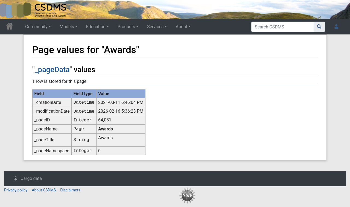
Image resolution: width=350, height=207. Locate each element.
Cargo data (31, 178)
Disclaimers (70, 190)
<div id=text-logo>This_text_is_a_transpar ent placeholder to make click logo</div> (8, 9)
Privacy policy (15, 190)
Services (155, 26)
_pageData (52, 69)
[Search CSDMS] (282, 27)
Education (96, 26)
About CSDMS (44, 190)
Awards (105, 129)
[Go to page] (319, 27)
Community (36, 26)
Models (67, 26)
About (181, 26)
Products (126, 26)
